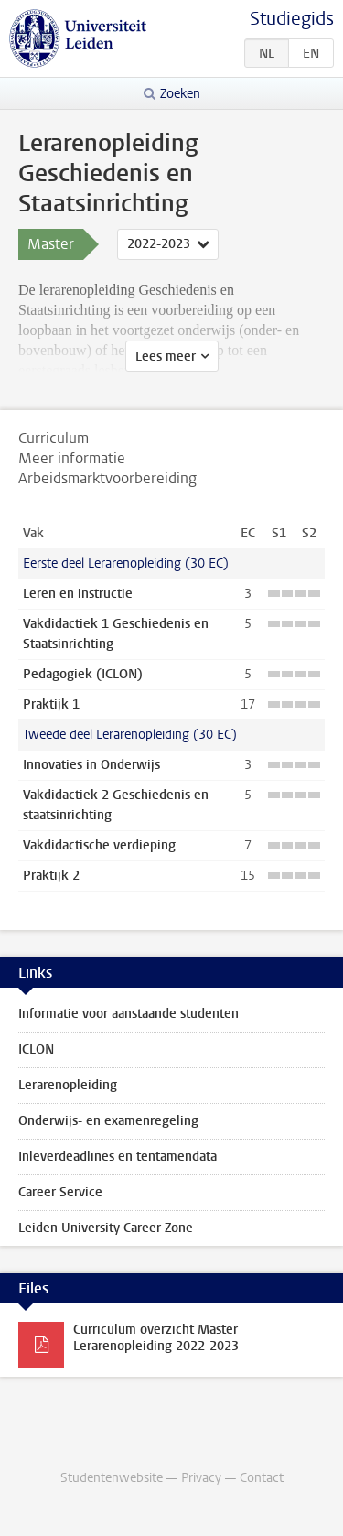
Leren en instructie (78, 593)
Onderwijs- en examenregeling (108, 1121)
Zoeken (180, 94)
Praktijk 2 (51, 875)
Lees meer (165, 356)
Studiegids (292, 18)
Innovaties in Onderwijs (91, 764)
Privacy (201, 1478)
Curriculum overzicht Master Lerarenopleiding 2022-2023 (156, 1338)
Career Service (60, 1192)
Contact (262, 1478)
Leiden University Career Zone (105, 1228)
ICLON (36, 1049)
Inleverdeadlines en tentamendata (117, 1156)
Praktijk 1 (51, 704)
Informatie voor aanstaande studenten (128, 1013)
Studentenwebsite (111, 1478)
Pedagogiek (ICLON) (83, 674)
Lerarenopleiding (67, 1085)
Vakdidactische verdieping (99, 845)
